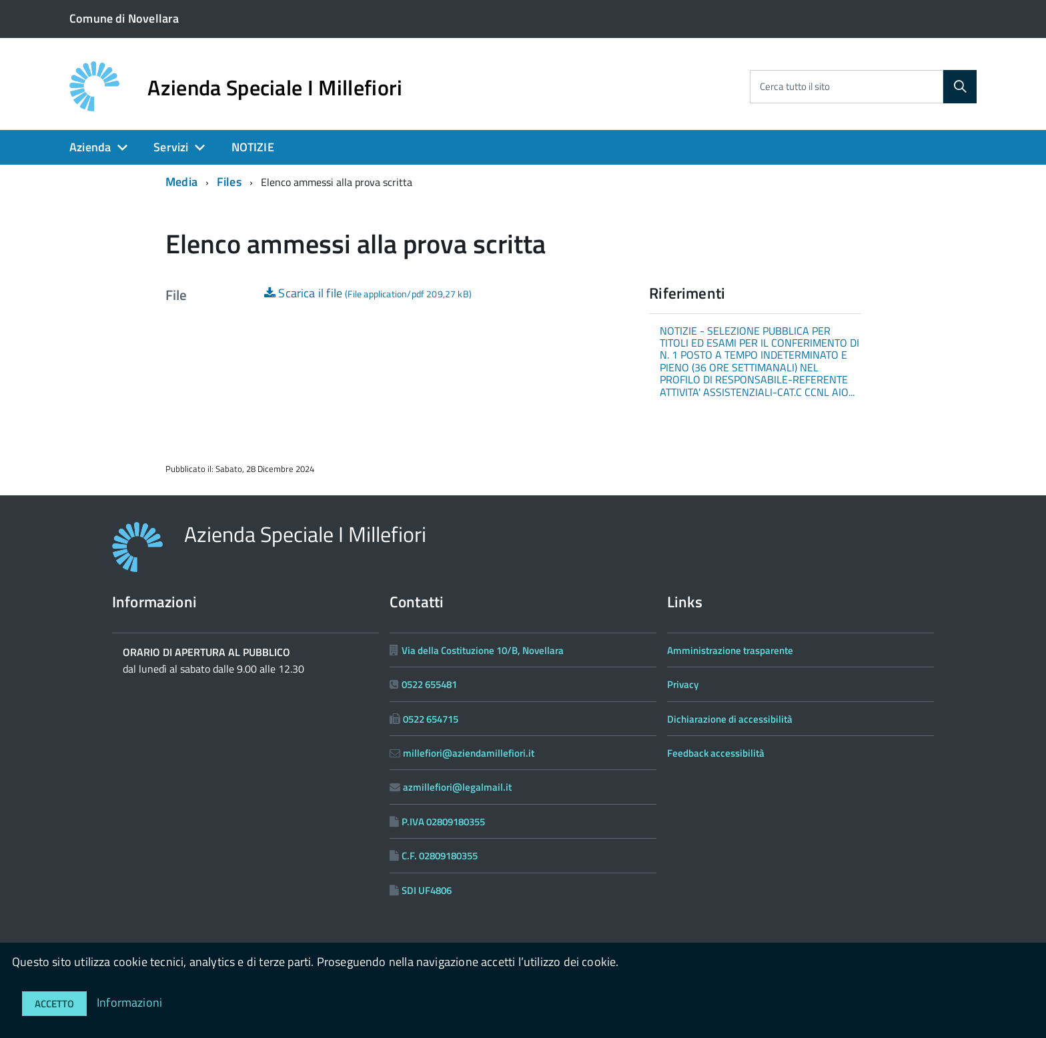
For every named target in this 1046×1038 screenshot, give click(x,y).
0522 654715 (430, 719)
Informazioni (129, 1002)
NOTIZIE (252, 147)
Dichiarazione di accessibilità (730, 719)
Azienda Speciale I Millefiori (274, 87)
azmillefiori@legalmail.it (457, 787)
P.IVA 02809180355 (443, 821)
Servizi (170, 147)
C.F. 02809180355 (440, 855)
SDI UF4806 (427, 890)
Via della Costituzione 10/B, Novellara (483, 650)
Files (229, 182)
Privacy (682, 684)
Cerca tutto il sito (795, 86)
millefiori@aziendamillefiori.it (468, 753)
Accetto (54, 1003)
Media (181, 182)
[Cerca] (960, 86)
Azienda (90, 147)
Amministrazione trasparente (730, 650)
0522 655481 (429, 684)
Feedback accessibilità (715, 753)
